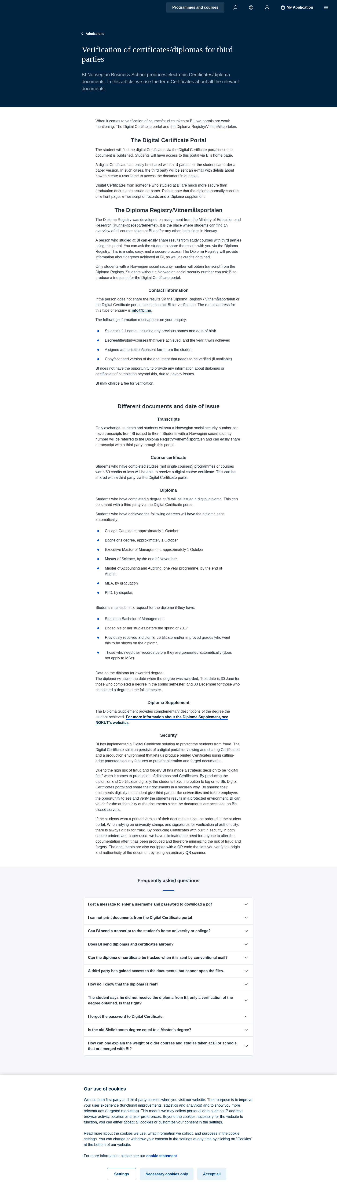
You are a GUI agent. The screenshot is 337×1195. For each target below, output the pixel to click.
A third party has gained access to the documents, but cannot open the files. (168, 971)
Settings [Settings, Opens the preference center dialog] (121, 1178)
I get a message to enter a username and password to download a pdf (168, 904)
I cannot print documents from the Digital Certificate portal (168, 918)
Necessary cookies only (167, 1178)
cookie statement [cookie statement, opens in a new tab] (161, 1160)
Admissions (92, 33)
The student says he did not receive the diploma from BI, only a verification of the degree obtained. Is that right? (168, 1000)
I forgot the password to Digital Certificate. (168, 1016)
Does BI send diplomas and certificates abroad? (168, 944)
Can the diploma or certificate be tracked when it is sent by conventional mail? (168, 957)
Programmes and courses (195, 7)
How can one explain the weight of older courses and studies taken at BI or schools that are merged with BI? (168, 1046)
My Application (296, 7)
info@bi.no (141, 310)
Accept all (212, 1178)
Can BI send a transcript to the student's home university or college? (168, 931)
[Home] (20, 7)
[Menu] (326, 7)
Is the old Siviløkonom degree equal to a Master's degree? (168, 1030)
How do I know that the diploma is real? (168, 984)
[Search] (235, 7)
